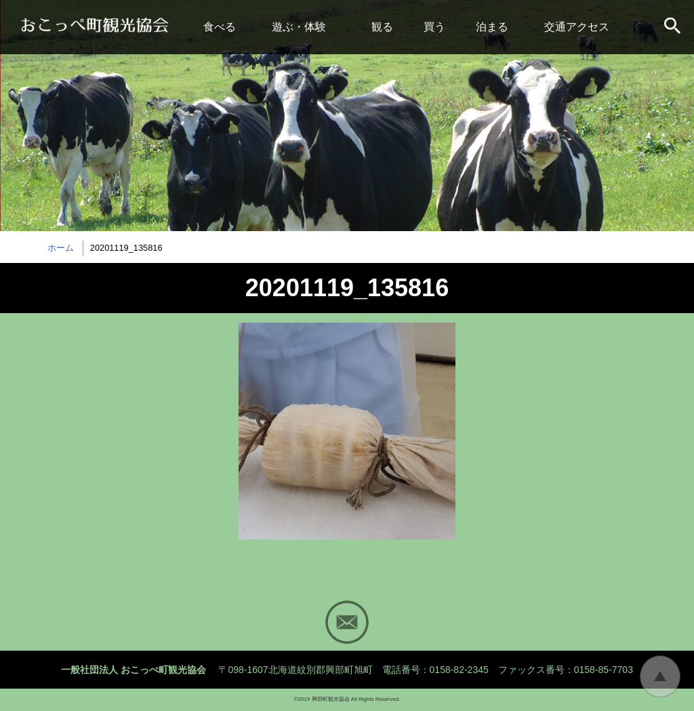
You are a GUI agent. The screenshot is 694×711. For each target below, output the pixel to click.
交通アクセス (576, 27)
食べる (219, 27)
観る (382, 27)
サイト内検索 (673, 27)
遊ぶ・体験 (299, 27)
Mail (347, 622)
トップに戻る (660, 676)
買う (434, 27)
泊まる (492, 27)
